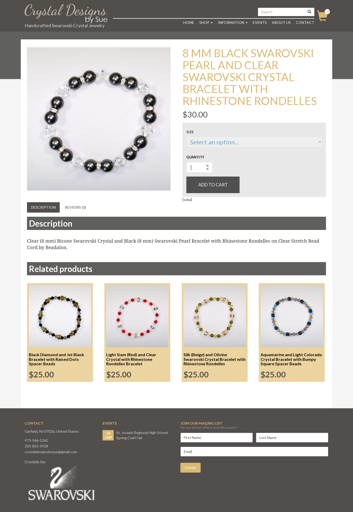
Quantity (195, 157)
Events (260, 22)
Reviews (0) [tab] (75, 207)
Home (188, 22)
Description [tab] (43, 207)
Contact (305, 22)
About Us (281, 22)
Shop (206, 22)
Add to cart (213, 184)
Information (233, 22)
